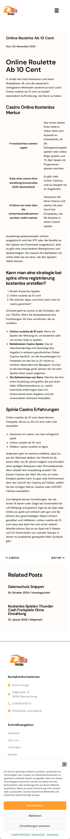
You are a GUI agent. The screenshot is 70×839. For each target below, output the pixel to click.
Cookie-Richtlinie (21, 834)
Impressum (53, 834)
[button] (64, 764)
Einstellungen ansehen (35, 826)
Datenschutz (38, 834)
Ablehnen (35, 816)
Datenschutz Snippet (26, 586)
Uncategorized (41, 592)
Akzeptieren (35, 805)
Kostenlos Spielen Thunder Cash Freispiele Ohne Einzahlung (30, 610)
